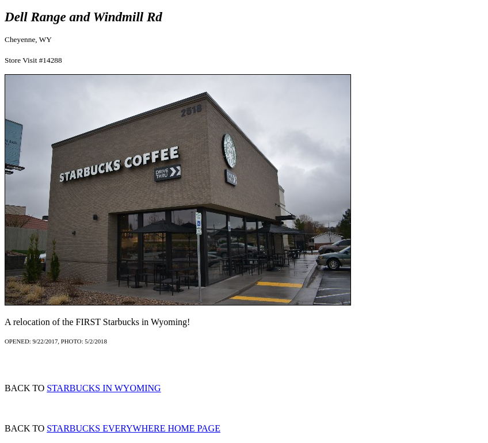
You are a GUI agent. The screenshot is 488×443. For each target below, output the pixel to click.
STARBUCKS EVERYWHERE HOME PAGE (133, 428)
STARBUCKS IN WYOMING (104, 388)
